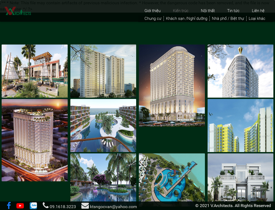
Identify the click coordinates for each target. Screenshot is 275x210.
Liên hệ (258, 10)
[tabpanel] (137, 125)
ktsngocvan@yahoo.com (109, 205)
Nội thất (208, 10)
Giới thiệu (152, 10)
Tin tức (233, 10)
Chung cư (152, 18)
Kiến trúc (181, 10)
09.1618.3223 (59, 205)
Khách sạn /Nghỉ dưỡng (186, 18)
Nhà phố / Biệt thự (228, 18)
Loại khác (257, 18)
